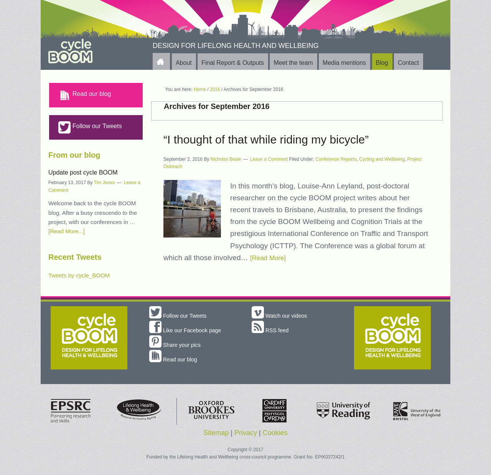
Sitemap (216, 433)
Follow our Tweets (90, 127)
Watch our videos (282, 315)
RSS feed (272, 330)
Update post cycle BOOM (83, 172)
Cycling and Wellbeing (382, 159)
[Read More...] (66, 231)
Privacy (245, 433)
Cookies (275, 433)
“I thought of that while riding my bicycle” (266, 139)
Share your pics (177, 344)
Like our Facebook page (189, 330)
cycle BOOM (88, 51)
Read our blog (84, 95)
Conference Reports (335, 159)
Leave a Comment (269, 159)
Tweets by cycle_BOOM (79, 275)
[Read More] (270, 258)
